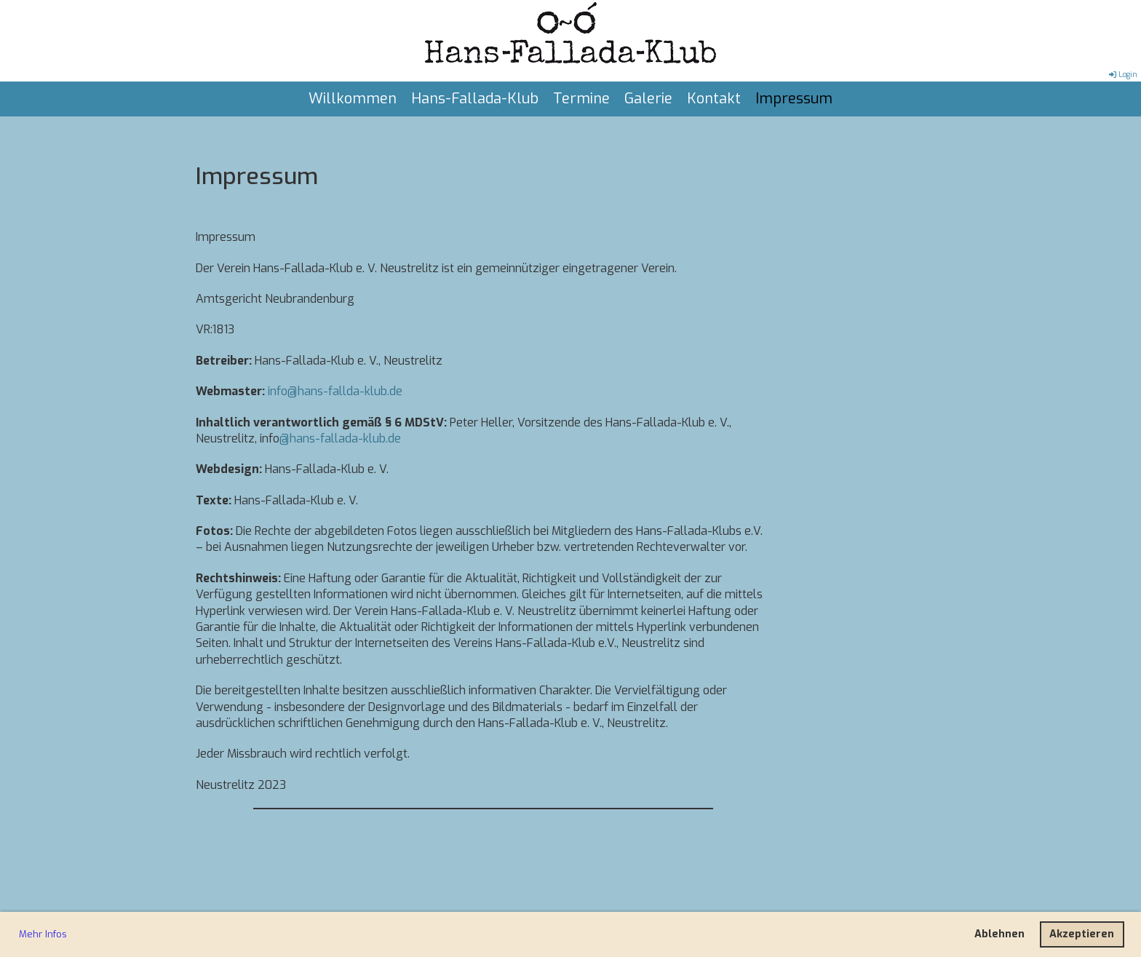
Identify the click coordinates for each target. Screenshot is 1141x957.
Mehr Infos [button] (43, 934)
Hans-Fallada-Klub (474, 98)
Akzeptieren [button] (1081, 934)
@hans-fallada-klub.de (340, 438)
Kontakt (714, 98)
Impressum (793, 98)
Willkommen (353, 98)
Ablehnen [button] (999, 934)
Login (1122, 74)
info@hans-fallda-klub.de (335, 391)
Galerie (648, 98)
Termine (581, 98)
